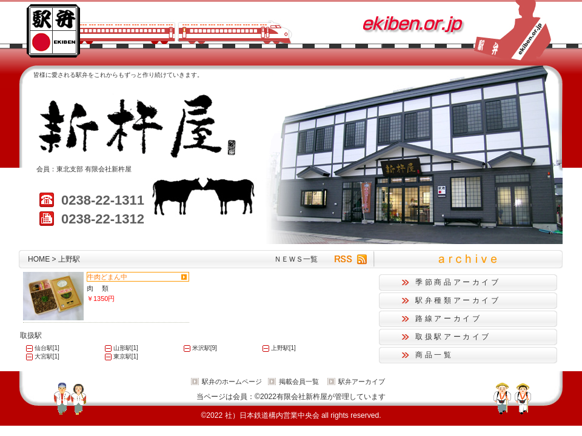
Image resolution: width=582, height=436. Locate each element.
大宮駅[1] (47, 356)
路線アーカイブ (448, 318)
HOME (39, 259)
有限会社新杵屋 (108, 169)
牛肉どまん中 (107, 276)
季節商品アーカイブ (458, 282)
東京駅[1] (125, 356)
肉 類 (98, 288)
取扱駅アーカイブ (453, 336)
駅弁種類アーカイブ (458, 300)
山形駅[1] (125, 348)
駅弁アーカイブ (361, 381)
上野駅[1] (283, 348)
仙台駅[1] (47, 348)
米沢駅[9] (204, 348)
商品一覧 (434, 355)
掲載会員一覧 (299, 381)
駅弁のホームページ (232, 381)
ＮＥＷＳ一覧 (296, 259)
